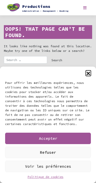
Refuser (48, 152)
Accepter (48, 138)
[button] (88, 72)
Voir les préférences (48, 166)
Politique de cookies (45, 177)
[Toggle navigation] (85, 8)
